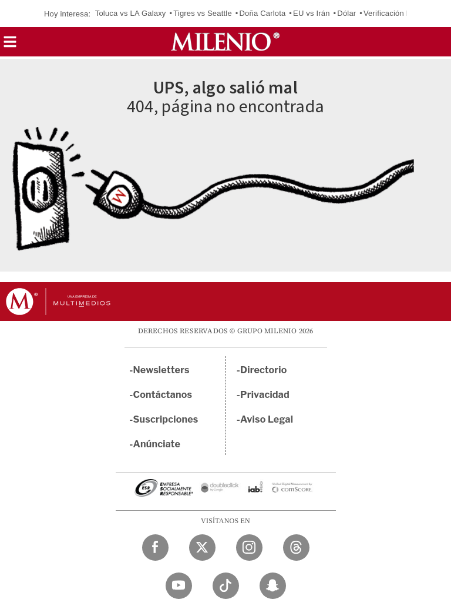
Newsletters (161, 370)
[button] (10, 46)
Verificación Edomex (399, 13)
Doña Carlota (262, 13)
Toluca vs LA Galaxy (130, 13)
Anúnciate (156, 444)
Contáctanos (163, 394)
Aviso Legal (266, 419)
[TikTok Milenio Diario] (226, 586)
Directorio (263, 370)
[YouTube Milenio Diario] (179, 586)
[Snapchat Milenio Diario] (273, 586)
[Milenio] (225, 41)
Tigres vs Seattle (202, 13)
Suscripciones (165, 419)
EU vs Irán (311, 13)
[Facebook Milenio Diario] (155, 547)
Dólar (346, 13)
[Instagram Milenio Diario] (249, 547)
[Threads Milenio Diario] (296, 547)
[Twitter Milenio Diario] (202, 547)
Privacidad (265, 394)
